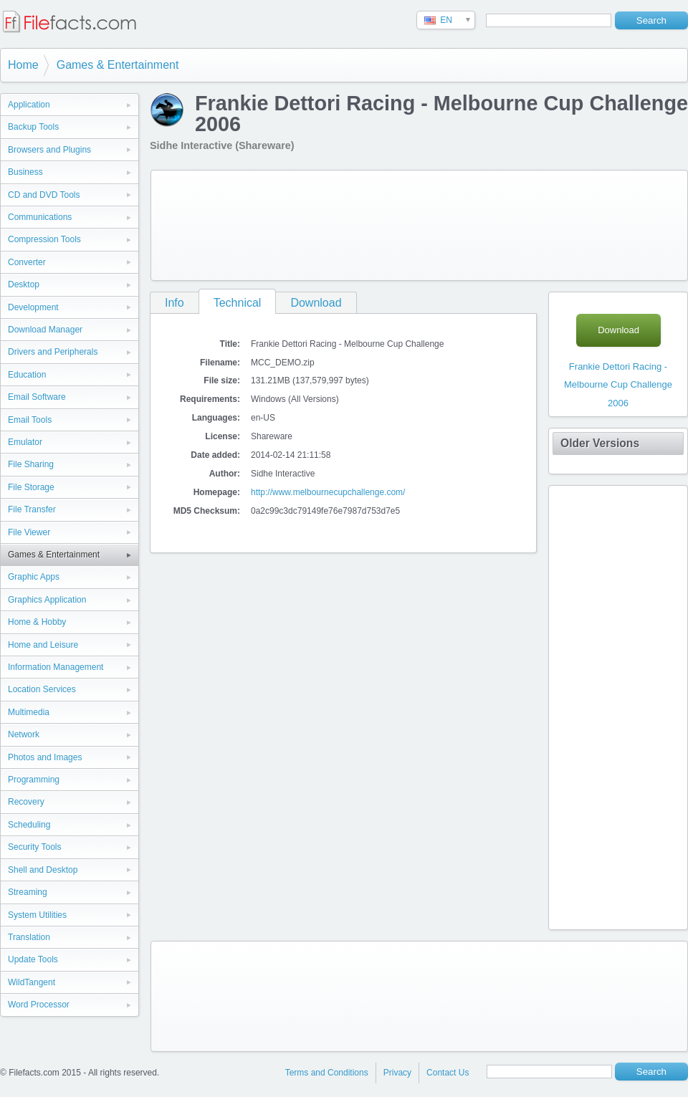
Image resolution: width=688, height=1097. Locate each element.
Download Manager (45, 330)
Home (23, 65)
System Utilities (37, 915)
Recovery (26, 802)
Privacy (397, 1073)
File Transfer (32, 509)
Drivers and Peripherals (52, 352)
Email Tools (30, 420)
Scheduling (29, 825)
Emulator (25, 442)
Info (174, 303)
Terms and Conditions (326, 1073)
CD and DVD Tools (44, 195)
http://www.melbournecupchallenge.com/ (328, 492)
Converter (27, 262)
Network (23, 734)
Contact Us (447, 1073)
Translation (29, 937)
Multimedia (28, 712)
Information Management (55, 667)
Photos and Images (45, 757)
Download (315, 303)
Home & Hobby (37, 622)
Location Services (42, 689)
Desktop (23, 284)
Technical (238, 303)
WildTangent (31, 982)
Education (27, 375)
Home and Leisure (43, 645)
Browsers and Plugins (49, 150)
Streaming (27, 892)
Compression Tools (44, 239)
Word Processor (39, 1005)
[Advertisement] (213, 222)
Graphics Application (47, 600)
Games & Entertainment (118, 65)
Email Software (37, 397)
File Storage (31, 487)
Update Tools (33, 959)
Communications (40, 217)
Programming (33, 780)
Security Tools (34, 847)
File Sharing (31, 464)
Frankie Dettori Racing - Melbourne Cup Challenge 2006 (618, 385)
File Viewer (29, 532)
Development (33, 307)
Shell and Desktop (42, 870)
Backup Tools (33, 127)
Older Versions (599, 443)
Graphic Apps (33, 577)
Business (25, 172)
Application (29, 105)
